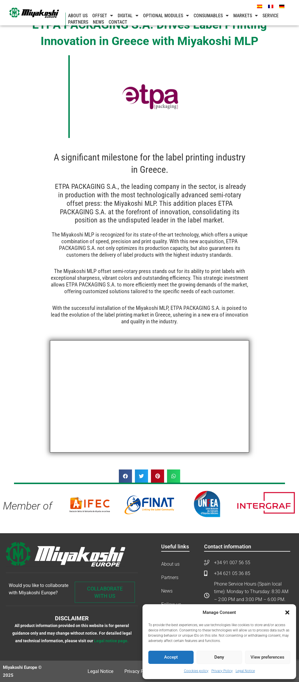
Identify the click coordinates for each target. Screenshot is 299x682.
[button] (287, 612)
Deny (219, 657)
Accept (171, 657)
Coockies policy (196, 671)
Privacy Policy (222, 671)
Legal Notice (245, 671)
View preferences (267, 657)
